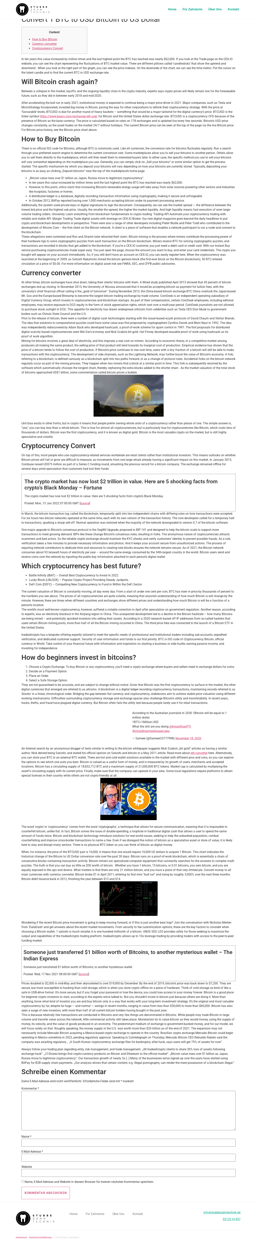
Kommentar (30, 1094)
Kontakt (233, 9)
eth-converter (199, 758)
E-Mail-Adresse (32, 1157)
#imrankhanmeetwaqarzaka (151, 736)
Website (26, 1172)
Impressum (21, 1243)
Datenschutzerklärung (40, 1243)
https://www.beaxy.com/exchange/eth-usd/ (69, 122)
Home (172, 9)
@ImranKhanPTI (180, 732)
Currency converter (44, 49)
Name (26, 1142)
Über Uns (215, 9)
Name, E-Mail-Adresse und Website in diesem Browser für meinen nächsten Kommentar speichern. (89, 1187)
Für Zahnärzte (193, 9)
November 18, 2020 (188, 744)
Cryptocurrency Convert (47, 54)
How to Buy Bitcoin (44, 45)
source (84, 509)
